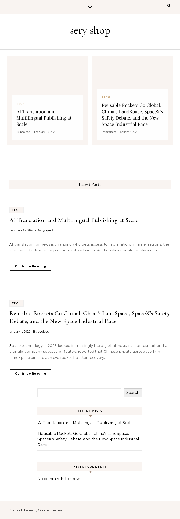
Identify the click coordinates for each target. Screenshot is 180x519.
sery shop (90, 30)
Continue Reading (30, 266)
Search (132, 392)
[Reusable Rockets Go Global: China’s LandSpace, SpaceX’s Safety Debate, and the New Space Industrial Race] (132, 100)
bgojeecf (47, 230)
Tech (16, 210)
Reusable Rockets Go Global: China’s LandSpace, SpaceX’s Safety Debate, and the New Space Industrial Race (88, 439)
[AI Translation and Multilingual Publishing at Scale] (47, 100)
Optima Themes (50, 510)
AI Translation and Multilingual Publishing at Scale (74, 220)
